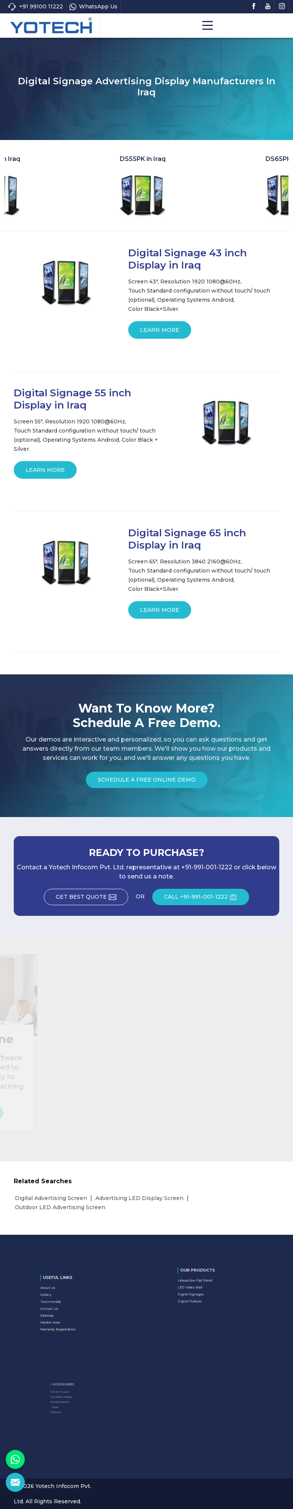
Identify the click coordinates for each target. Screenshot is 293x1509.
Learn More (160, 333)
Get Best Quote (92, 899)
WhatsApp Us (93, 6)
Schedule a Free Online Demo (146, 782)
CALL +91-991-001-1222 (206, 899)
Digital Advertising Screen (51, 1198)
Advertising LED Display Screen (139, 1198)
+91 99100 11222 (35, 6)
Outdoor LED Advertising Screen (60, 1207)
